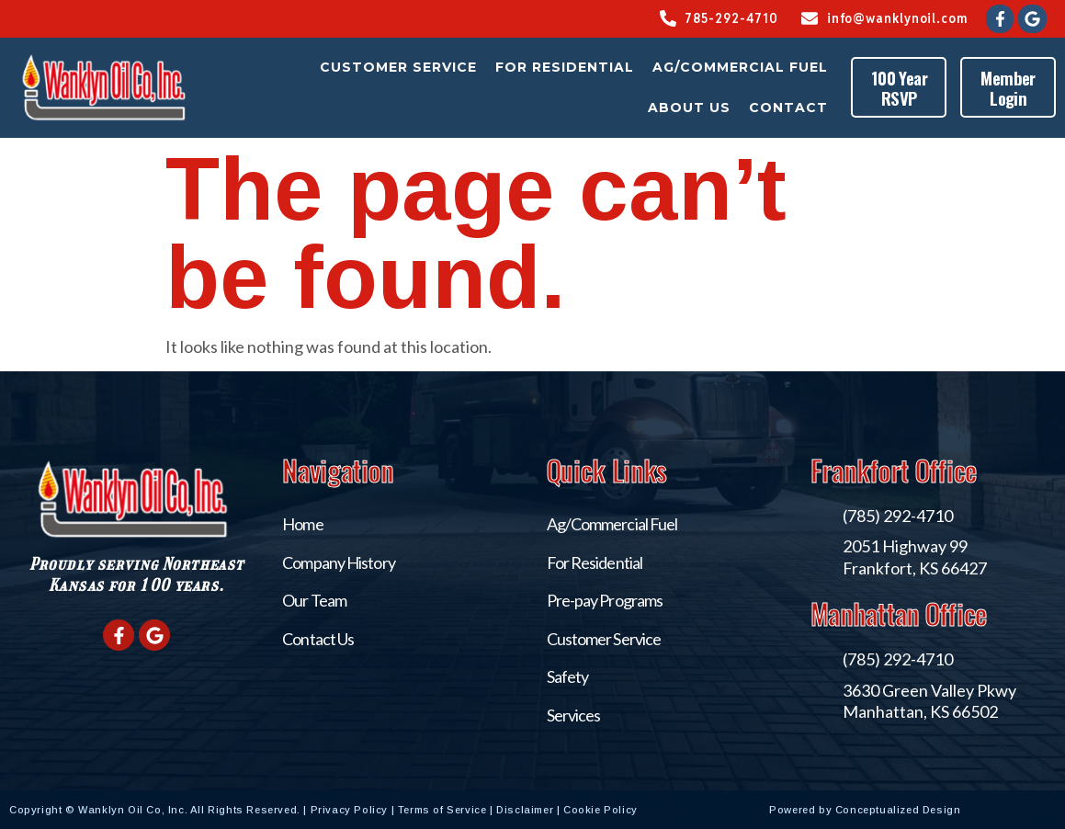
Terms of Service (442, 809)
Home (302, 524)
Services (574, 715)
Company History (338, 562)
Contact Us (318, 639)
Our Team (314, 600)
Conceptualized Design (945, 809)
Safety (568, 676)
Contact (789, 107)
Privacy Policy (349, 809)
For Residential (565, 67)
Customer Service (399, 67)
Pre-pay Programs (605, 600)
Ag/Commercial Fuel (741, 67)
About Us (690, 107)
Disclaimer (524, 809)
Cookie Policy (600, 809)
